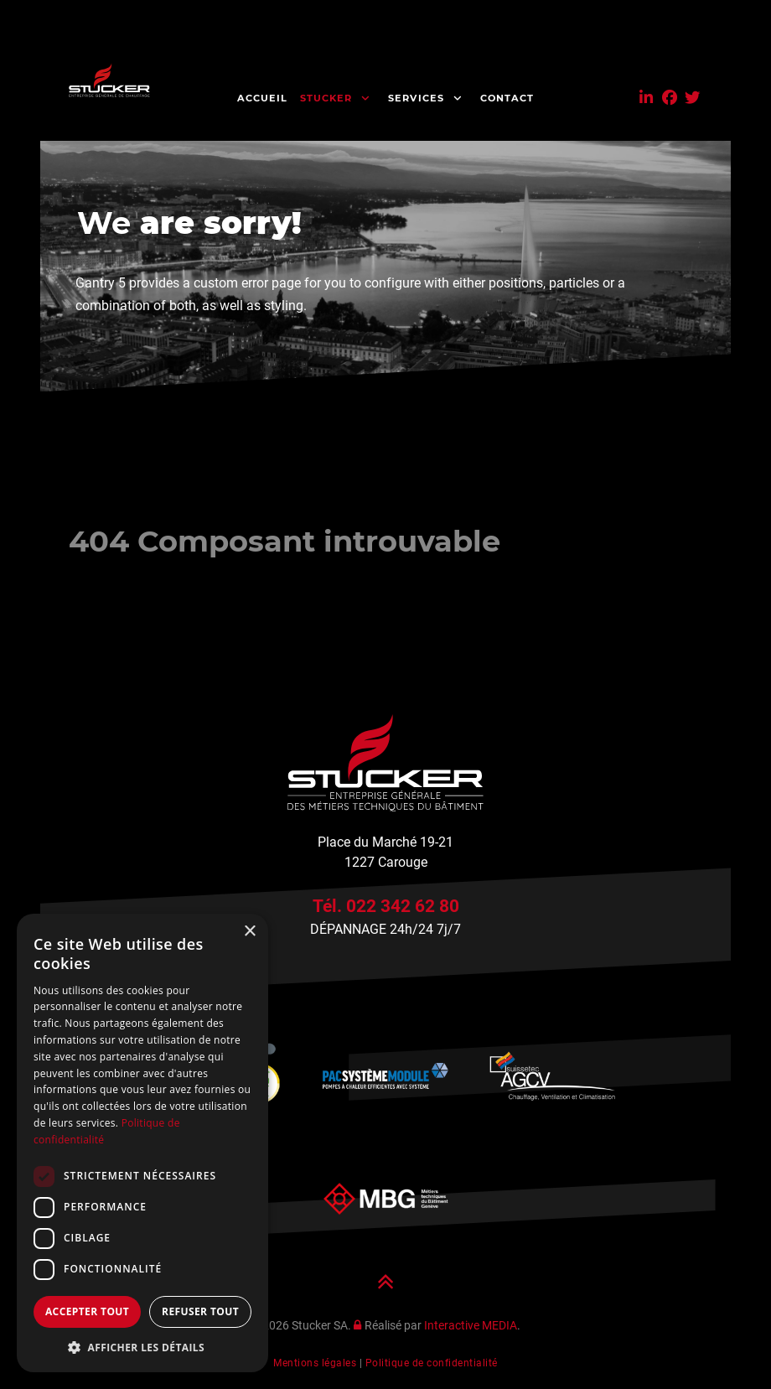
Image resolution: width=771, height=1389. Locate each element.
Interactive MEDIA (470, 1326)
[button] (142, 1347)
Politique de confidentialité (431, 1363)
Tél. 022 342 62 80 (386, 905)
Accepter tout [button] (87, 1311)
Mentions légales (314, 1363)
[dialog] (142, 1143)
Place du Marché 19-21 (385, 842)
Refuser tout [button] (200, 1311)
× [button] (249, 931)
